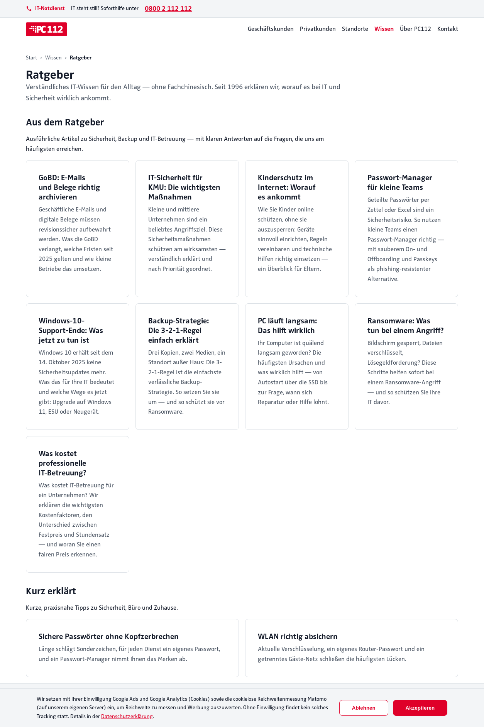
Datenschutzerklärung (127, 716)
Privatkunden (318, 29)
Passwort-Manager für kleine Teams (399, 182)
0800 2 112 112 (168, 8)
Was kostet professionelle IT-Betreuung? (62, 463)
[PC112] (46, 29)
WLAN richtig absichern (298, 636)
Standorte (355, 29)
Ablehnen (364, 708)
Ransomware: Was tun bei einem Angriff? (405, 325)
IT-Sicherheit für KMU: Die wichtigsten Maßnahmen (184, 187)
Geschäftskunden (271, 29)
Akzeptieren (420, 708)
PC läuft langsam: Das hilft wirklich (287, 325)
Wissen (384, 29)
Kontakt (447, 29)
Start (31, 57)
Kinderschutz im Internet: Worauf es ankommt (286, 187)
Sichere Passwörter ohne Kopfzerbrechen (109, 636)
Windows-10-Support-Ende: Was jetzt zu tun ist (71, 330)
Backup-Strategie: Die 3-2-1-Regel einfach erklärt (178, 330)
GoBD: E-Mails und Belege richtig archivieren (69, 187)
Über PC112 (415, 29)
